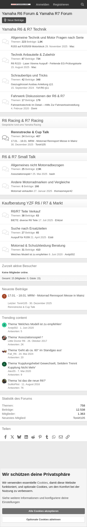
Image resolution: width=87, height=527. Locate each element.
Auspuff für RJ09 (20, 237)
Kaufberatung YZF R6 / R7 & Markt (32, 203)
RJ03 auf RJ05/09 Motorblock (27, 46)
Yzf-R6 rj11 (42, 87)
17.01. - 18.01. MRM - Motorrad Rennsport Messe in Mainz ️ (44, 141)
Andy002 (70, 254)
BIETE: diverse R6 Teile (24, 220)
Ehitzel (59, 220)
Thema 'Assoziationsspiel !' (25, 337)
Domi (34, 108)
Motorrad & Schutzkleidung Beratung (38, 245)
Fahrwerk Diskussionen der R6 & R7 (38, 96)
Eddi (50, 237)
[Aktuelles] (74, 4)
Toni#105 (40, 144)
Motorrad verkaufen (22, 191)
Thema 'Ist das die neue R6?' (27, 380)
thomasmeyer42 (63, 191)
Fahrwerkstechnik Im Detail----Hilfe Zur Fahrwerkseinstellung (45, 104)
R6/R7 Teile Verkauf (25, 211)
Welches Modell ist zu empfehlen (29, 254)
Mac (72, 46)
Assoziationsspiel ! (21, 173)
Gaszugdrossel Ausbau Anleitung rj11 (32, 84)
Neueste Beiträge (15, 289)
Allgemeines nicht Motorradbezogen (37, 165)
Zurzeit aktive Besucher (19, 266)
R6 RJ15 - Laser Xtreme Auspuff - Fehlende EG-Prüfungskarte (46, 63)
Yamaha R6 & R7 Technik (24, 29)
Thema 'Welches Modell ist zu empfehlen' (35, 324)
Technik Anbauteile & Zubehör (33, 55)
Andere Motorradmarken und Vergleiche (40, 182)
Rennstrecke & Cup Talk (30, 132)
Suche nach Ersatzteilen (29, 228)
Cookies (42, 482)
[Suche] (82, 4)
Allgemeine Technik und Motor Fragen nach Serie (47, 37)
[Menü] (5, 4)
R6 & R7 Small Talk (19, 157)
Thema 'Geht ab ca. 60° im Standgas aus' (35, 350)
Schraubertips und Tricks (29, 75)
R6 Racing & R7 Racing (22, 120)
